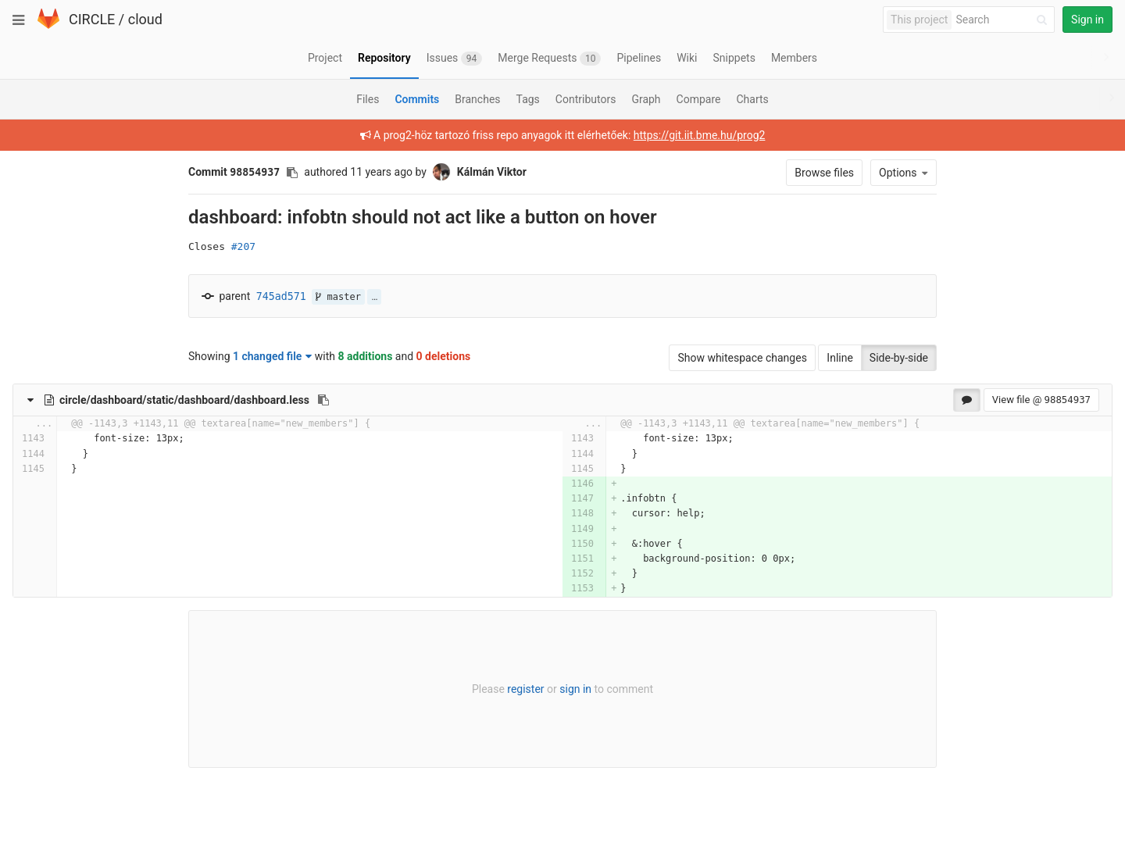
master (338, 296)
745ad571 (281, 296)
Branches (477, 99)
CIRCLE (92, 19)
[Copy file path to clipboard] (323, 400)
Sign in (1087, 19)
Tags (528, 99)
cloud (145, 19)
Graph (645, 99)
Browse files (824, 172)
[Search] (1003, 20)
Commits (417, 99)
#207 (243, 246)
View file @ (1041, 399)
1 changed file (272, 356)
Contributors (585, 99)
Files (367, 99)
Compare (699, 99)
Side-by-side (899, 358)
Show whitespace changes (741, 358)
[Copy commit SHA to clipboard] (292, 172)
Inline (840, 358)
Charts (752, 99)
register (525, 689)
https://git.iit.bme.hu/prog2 (700, 135)
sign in (575, 689)
